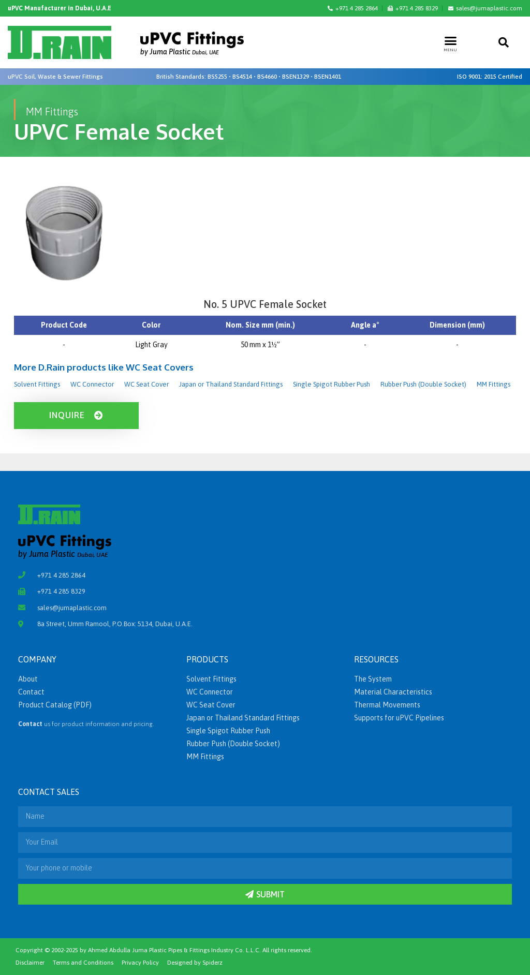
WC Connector (92, 384)
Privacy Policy (140, 962)
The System (373, 679)
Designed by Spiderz (195, 962)
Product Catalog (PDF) (55, 705)
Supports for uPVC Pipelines (399, 718)
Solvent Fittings (37, 384)
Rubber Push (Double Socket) (423, 384)
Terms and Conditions (83, 962)
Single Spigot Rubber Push (331, 384)
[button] (451, 40)
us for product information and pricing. (86, 724)
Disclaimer (30, 962)
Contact (31, 692)
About (28, 679)
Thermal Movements (387, 705)
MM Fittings (493, 384)
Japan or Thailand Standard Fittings (231, 384)
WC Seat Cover (146, 384)
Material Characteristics (393, 692)
